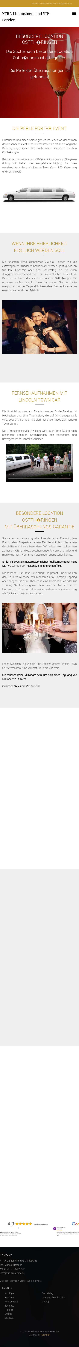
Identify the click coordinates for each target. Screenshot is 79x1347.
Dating (45, 1301)
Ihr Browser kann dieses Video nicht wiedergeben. (39, 467)
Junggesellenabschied (53, 1297)
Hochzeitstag (11, 1301)
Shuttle (8, 1313)
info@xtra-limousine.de (12, 1273)
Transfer (9, 1309)
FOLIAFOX (45, 1335)
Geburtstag (47, 1293)
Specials (9, 1318)
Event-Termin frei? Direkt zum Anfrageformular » (52, 3)
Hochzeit (9, 1297)
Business (9, 1305)
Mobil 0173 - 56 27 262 (12, 1269)
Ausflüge (9, 1293)
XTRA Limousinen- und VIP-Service (26, 16)
